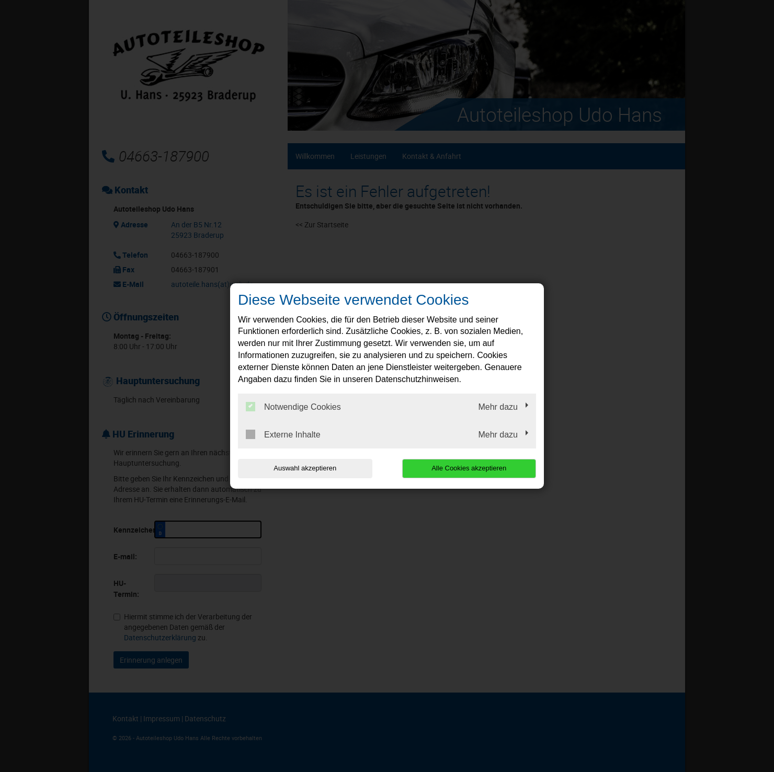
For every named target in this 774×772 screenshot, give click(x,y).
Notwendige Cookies (293, 406)
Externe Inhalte (283, 434)
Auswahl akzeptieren (305, 468)
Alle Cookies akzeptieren (468, 468)
